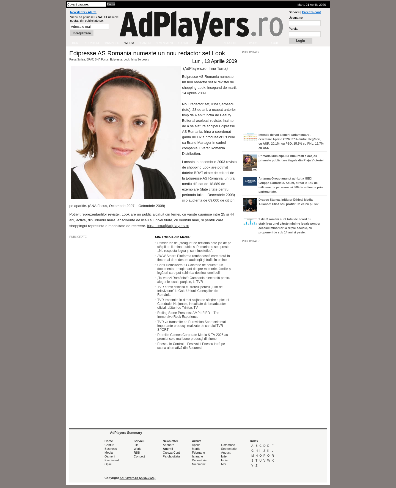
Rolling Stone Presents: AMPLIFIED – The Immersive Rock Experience (188, 315)
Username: (296, 17)
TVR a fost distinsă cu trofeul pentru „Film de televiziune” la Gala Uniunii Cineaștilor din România (189, 291)
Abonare (168, 444)
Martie (196, 448)
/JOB (248, 411)
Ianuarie (197, 456)
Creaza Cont (171, 452)
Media (109, 452)
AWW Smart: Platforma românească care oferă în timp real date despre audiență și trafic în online (193, 258)
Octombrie (228, 444)
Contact (139, 456)
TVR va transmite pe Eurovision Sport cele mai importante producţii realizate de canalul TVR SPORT (191, 326)
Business (111, 448)
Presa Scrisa (77, 59)
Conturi (109, 444)
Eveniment (112, 460)
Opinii (108, 464)
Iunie (224, 460)
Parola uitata (171, 456)
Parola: (293, 28)
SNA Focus (102, 59)
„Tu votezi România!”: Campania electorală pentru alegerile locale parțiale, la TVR (193, 280)
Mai (223, 464)
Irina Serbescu (140, 59)
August (225, 452)
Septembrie (229, 448)
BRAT (89, 59)
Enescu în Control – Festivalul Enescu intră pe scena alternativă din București (191, 346)
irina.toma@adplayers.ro (168, 226)
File (136, 444)
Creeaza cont (311, 12)
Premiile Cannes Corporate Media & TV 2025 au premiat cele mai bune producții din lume (192, 337)
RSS (137, 452)
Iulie (224, 456)
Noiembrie (199, 464)
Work (137, 448)
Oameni (110, 456)
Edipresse (116, 59)
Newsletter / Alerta (83, 12)
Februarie (198, 452)
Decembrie (199, 460)
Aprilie (196, 444)
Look (127, 59)
